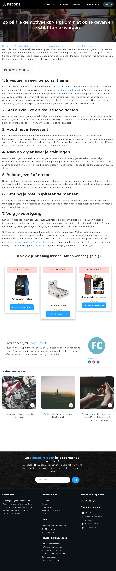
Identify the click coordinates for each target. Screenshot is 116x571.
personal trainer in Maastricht (68, 90)
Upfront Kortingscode (50, 544)
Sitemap (45, 514)
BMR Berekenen (48, 529)
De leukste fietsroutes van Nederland (58, 416)
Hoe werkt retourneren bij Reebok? (19, 416)
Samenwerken (47, 507)
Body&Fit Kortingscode (51, 550)
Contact (44, 504)
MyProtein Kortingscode (51, 547)
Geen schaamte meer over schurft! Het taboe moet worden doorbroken (96, 417)
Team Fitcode (38, 343)
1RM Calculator (47, 532)
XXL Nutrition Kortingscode (53, 554)
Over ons (45, 501)
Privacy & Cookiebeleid (51, 510)
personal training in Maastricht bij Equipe (34, 242)
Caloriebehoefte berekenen (53, 526)
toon (28, 70)
